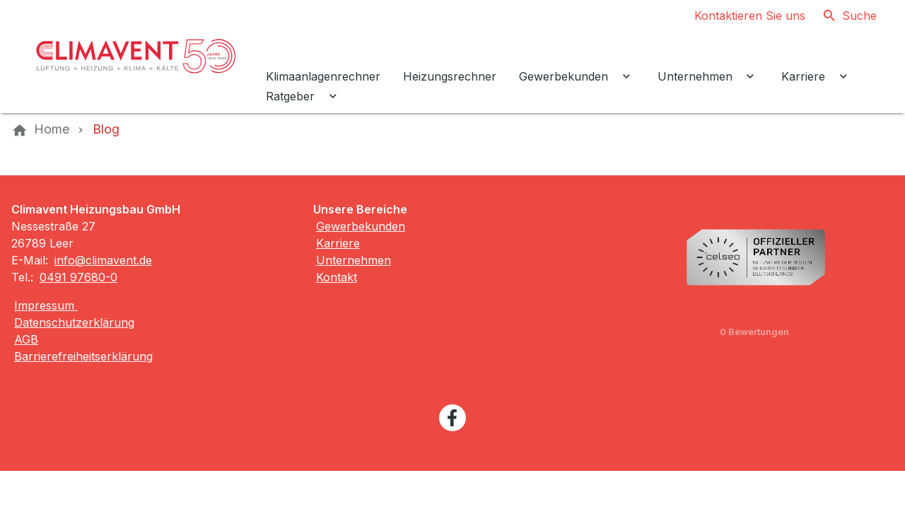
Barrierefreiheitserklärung (83, 356)
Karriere (338, 243)
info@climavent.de (103, 260)
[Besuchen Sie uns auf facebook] (452, 417)
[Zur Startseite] (136, 56)
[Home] (51, 129)
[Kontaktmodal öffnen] (738, 15)
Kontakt (336, 277)
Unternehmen (353, 260)
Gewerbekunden (360, 226)
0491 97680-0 (78, 277)
